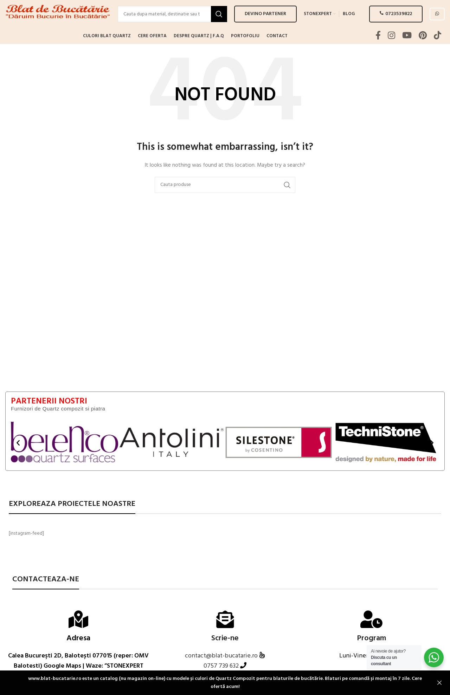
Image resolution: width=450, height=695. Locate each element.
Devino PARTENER (265, 21)
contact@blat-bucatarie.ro (222, 670)
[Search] (172, 21)
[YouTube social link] (407, 50)
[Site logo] (58, 21)
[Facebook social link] (378, 50)
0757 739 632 (221, 680)
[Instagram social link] (391, 50)
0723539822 (396, 21)
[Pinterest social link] (422, 50)
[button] (18, 456)
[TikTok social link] (437, 50)
